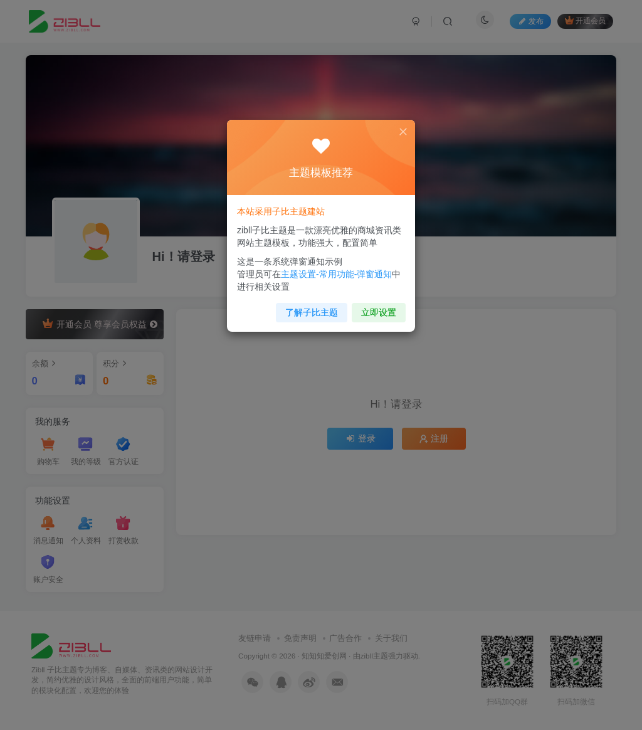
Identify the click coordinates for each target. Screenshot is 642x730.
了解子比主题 (312, 311)
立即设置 (377, 311)
